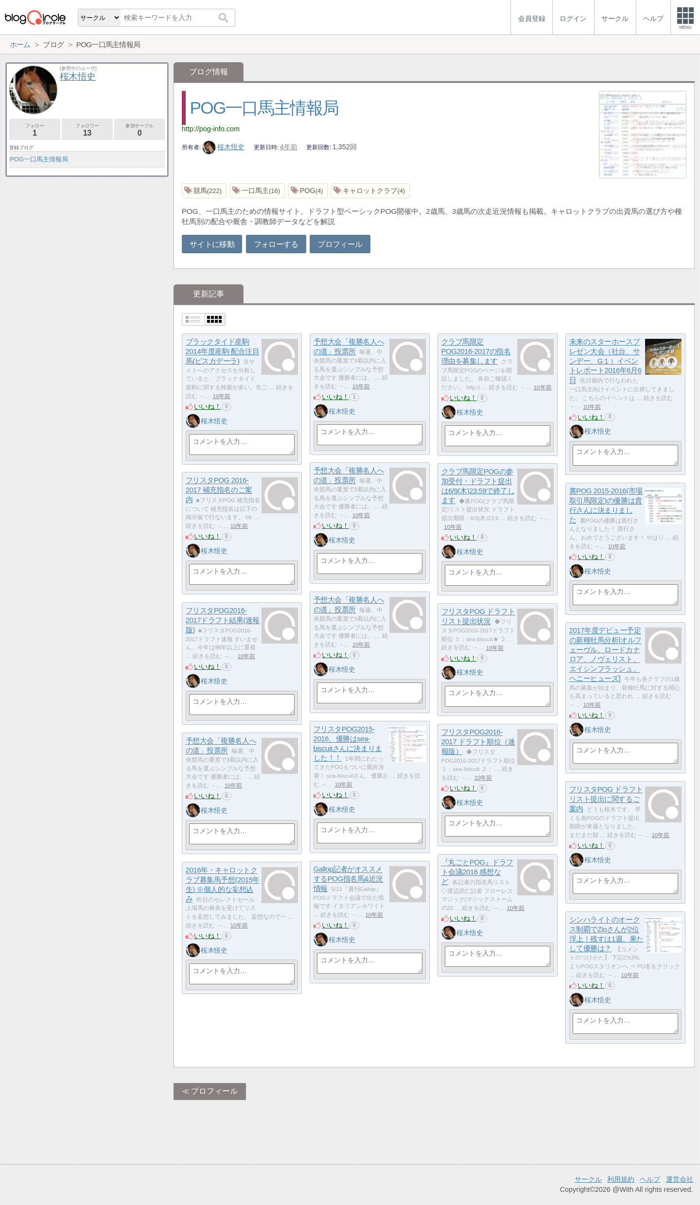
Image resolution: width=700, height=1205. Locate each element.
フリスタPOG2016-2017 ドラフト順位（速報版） (478, 741)
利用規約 (620, 1179)
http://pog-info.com (211, 129)
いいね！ (207, 406)
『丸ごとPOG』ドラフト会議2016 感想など (477, 872)
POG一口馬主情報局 (264, 107)
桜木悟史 (223, 147)
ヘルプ (650, 1179)
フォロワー (87, 130)
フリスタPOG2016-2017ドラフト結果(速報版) (223, 620)
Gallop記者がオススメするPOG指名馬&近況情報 (348, 878)
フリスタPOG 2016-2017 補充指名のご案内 (219, 490)
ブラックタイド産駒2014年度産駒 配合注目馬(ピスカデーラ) (223, 351)
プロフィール (339, 244)
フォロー (34, 130)
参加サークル (139, 130)
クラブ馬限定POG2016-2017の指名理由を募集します (476, 351)
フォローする (276, 244)
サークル (588, 1179)
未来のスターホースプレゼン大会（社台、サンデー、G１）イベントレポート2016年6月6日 (605, 361)
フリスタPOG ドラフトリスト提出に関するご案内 (606, 799)
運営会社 (679, 1179)
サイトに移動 (212, 244)
